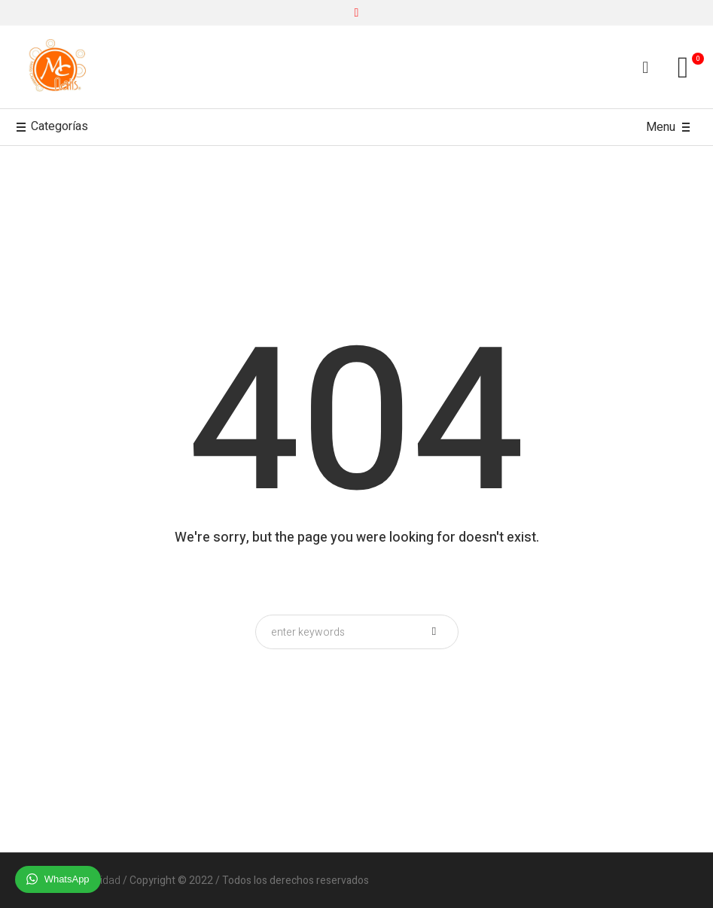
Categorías (51, 127)
